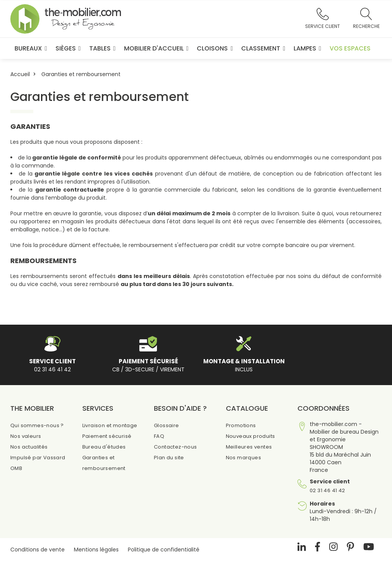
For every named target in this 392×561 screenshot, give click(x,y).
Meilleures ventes (249, 446)
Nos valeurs (25, 436)
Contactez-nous (175, 446)
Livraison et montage (109, 425)
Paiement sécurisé (107, 436)
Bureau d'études (104, 446)
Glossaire (166, 425)
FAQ (159, 436)
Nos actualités (29, 446)
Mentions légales (96, 549)
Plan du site (169, 457)
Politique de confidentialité (163, 549)
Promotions (241, 425)
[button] (322, 19)
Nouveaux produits (250, 436)
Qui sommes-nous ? (37, 425)
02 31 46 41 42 (327, 490)
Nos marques (243, 457)
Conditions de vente (37, 549)
